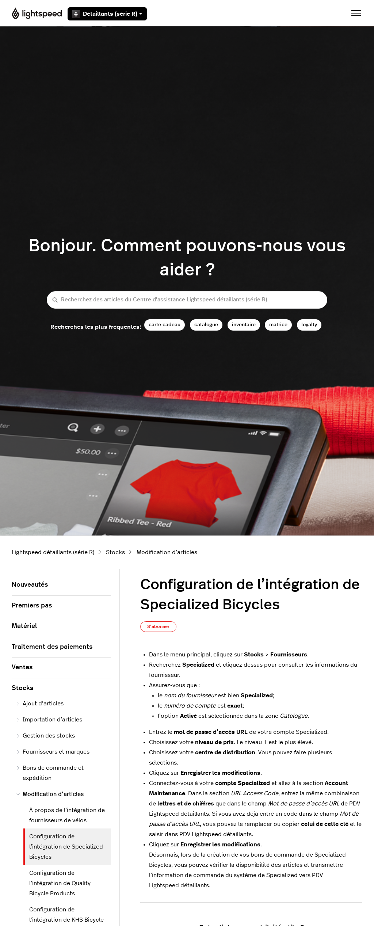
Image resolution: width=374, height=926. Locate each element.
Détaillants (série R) (107, 14)
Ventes (22, 667)
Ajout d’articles (40, 703)
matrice (278, 324)
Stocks (115, 552)
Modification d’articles (167, 552)
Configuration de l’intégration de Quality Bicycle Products (60, 883)
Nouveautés (30, 585)
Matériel (24, 626)
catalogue (206, 324)
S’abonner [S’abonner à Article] (158, 626)
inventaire (244, 324)
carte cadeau (164, 324)
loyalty (309, 324)
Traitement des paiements (52, 647)
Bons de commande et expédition (50, 773)
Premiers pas (32, 605)
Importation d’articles (49, 720)
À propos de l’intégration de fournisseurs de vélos (67, 815)
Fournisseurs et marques (52, 752)
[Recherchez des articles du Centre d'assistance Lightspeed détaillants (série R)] (187, 300)
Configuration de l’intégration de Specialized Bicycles (66, 847)
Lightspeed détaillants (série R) (53, 552)
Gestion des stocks (45, 736)
